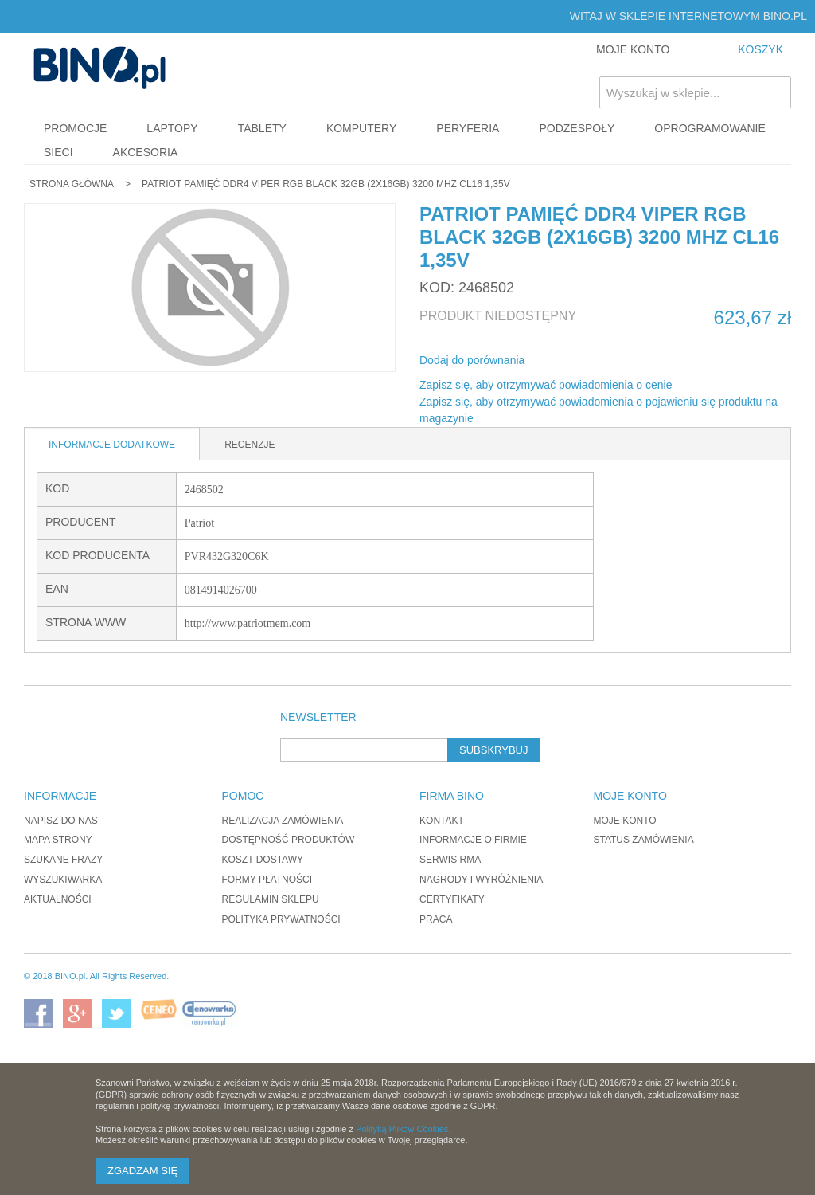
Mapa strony (58, 839)
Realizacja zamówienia (283, 820)
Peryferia (467, 128)
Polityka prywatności (281, 919)
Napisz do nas (61, 820)
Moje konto (624, 820)
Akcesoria (145, 152)
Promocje (75, 128)
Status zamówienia (643, 839)
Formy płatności (267, 879)
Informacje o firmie (473, 839)
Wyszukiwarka (63, 879)
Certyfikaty (452, 899)
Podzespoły (576, 128)
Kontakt (441, 820)
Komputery (361, 128)
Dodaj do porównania (471, 360)
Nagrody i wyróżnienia (481, 879)
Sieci (58, 152)
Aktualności (58, 899)
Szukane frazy (63, 859)
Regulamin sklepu (270, 899)
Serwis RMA (450, 859)
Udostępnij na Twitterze (589, 361)
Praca (435, 919)
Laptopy (171, 128)
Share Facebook (558, 361)
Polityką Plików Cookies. (403, 1129)
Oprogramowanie (710, 128)
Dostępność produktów (288, 839)
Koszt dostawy (262, 859)
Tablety (262, 128)
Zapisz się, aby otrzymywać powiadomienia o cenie (545, 384)
